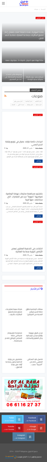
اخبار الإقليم (40, 18)
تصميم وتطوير (37, 456)
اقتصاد (13, 104)
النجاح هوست (16, 456)
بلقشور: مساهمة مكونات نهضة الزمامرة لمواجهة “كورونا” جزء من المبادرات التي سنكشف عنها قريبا (24, 197)
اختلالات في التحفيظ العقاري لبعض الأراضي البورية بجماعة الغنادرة (27, 250)
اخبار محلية (39, 104)
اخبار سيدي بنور (18, 101)
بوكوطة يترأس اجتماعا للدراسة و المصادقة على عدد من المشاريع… (13, 77)
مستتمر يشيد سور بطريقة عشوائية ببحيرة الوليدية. (34, 78)
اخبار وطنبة (30, 104)
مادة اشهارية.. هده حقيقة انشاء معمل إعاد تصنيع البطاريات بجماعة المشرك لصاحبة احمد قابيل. (24, 35)
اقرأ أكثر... (38, 161)
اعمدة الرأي (21, 104)
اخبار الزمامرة (28, 101)
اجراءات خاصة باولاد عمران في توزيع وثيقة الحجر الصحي (24, 143)
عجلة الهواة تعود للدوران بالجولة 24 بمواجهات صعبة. (24, 60)
